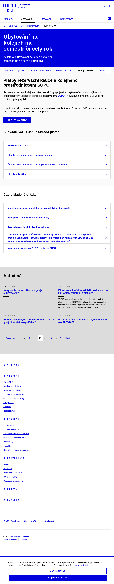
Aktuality (11, 365)
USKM (6, 464)
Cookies (23, 540)
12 (50, 338)
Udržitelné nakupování (12, 473)
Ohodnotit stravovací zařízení (15, 438)
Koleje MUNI (8, 382)
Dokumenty (8, 442)
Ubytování (11, 375)
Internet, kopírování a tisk (14, 394)
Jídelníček (7, 469)
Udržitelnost (14, 458)
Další (69, 338)
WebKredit (15, 521)
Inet (41, 521)
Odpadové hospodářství (13, 481)
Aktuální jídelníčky (11, 429)
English (107, 6)
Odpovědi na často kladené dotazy (17, 450)
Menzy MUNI (8, 425)
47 (61, 338)
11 (45, 338)
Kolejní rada (8, 402)
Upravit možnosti (82, 567)
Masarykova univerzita (19, 536)
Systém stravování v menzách (16, 434)
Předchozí (9, 338)
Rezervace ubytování (40, 70)
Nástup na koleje (64, 70)
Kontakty (7, 407)
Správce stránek (10, 540)
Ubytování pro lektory (12, 390)
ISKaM (26, 521)
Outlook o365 (50, 521)
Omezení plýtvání (10, 477)
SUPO (61, 96)
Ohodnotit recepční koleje (14, 398)
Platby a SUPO (85, 70)
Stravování (12, 419)
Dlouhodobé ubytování (14, 70)
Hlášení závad (9, 411)
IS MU (6, 521)
